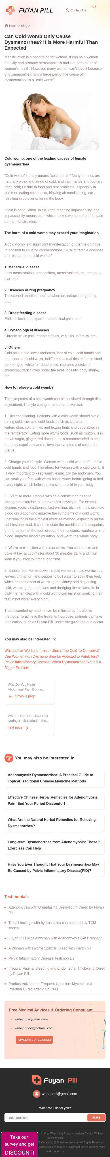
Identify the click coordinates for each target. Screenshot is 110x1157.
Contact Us (78, 10)
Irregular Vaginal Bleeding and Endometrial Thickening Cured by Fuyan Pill (56, 971)
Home (13, 26)
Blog (24, 26)
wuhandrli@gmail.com (31, 1019)
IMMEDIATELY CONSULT (34, 1039)
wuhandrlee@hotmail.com (34, 1028)
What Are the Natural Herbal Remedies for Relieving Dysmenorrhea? (52, 823)
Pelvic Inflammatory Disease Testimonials (41, 958)
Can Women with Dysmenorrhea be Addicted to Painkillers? (51, 656)
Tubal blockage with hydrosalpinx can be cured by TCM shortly (52, 925)
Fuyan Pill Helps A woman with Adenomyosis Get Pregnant (55, 938)
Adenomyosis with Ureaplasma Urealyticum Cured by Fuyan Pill (56, 910)
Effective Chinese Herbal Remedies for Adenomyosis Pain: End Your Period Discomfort (53, 800)
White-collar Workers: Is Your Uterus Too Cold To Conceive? (52, 651)
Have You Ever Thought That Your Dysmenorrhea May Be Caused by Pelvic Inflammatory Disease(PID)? (53, 867)
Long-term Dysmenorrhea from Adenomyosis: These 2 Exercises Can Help (54, 845)
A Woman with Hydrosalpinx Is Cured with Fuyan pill (49, 948)
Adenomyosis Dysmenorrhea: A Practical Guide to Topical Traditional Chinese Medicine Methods (50, 778)
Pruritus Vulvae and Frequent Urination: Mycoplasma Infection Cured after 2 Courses (50, 986)
